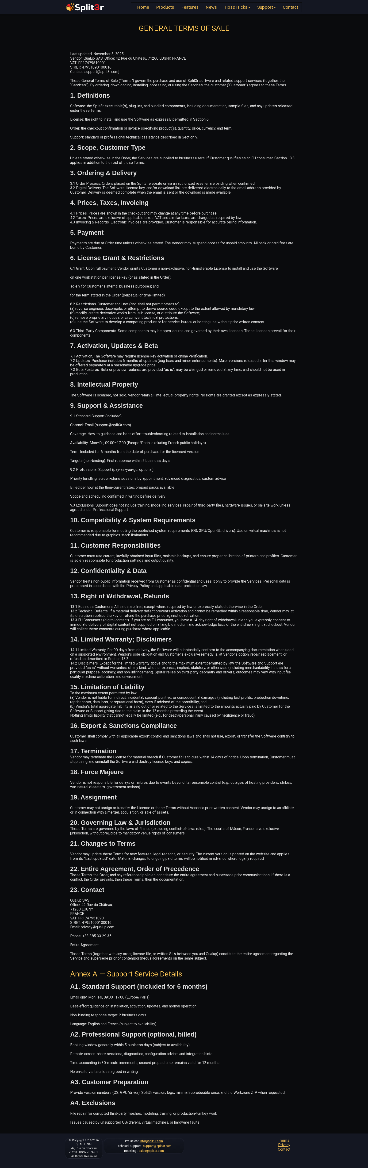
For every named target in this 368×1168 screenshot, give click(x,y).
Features (190, 7)
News (211, 7)
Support (266, 7)
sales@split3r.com (151, 1151)
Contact (290, 7)
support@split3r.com (157, 1146)
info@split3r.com (151, 1141)
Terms (284, 1140)
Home (143, 7)
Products (165, 7)
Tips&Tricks (237, 7)
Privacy (284, 1145)
